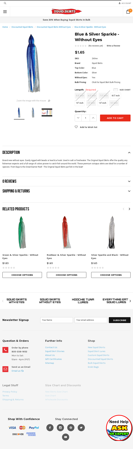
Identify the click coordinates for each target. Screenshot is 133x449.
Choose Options (22, 275)
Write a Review (113, 46)
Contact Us (51, 347)
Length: (85, 89)
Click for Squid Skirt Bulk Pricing (106, 82)
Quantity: (80, 111)
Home (5, 27)
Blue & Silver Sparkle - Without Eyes (90, 27)
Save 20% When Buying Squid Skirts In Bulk (66, 19)
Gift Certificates (53, 359)
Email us (17, 370)
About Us (50, 355)
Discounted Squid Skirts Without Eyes (54, 27)
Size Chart (125, 90)
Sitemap (49, 363)
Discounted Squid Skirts (22, 27)
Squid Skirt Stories (54, 351)
